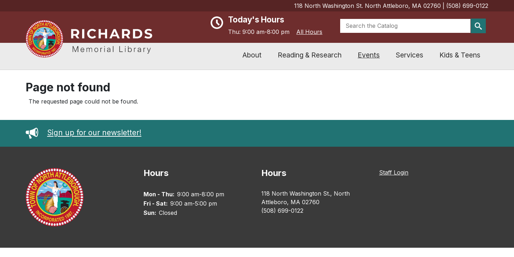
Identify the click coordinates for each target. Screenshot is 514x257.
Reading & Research (310, 55)
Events (369, 55)
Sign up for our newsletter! (83, 132)
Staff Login (393, 172)
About (252, 55)
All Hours (309, 31)
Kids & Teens (459, 55)
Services (409, 55)
